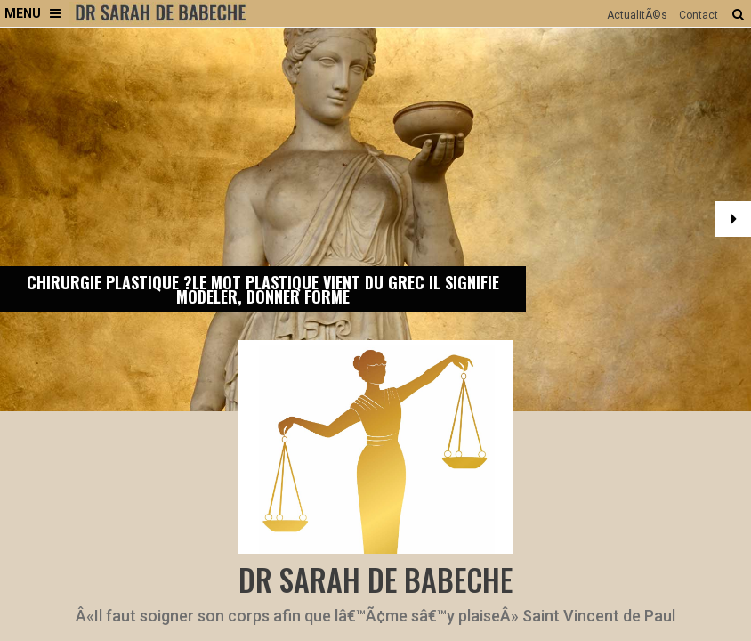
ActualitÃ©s (637, 15)
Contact (698, 15)
